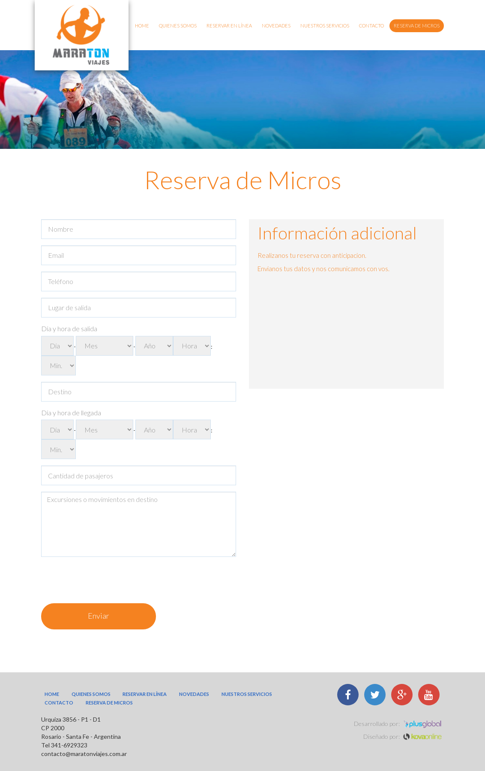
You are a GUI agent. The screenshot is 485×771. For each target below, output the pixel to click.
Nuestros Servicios (324, 25)
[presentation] (106, 580)
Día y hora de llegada (71, 412)
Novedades (276, 25)
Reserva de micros (417, 25)
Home (142, 25)
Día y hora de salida (69, 328)
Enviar (98, 615)
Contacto (371, 25)
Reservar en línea (229, 25)
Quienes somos (178, 25)
